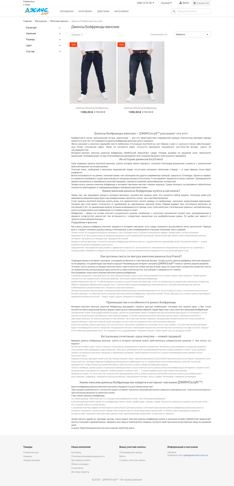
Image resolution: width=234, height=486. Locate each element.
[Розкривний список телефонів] (146, 3)
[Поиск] (191, 11)
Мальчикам (121, 11)
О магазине (77, 468)
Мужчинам (85, 11)
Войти (122, 456)
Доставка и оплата (80, 460)
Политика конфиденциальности (88, 456)
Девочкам (103, 11)
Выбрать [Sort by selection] (192, 34)
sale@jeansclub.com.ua (195, 455)
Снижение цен (31, 452)
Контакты (76, 452)
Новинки (27, 456)
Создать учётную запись (132, 460)
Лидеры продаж (31, 460)
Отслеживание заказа (130, 452)
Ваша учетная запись (132, 447)
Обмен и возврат (80, 464)
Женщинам (66, 11)
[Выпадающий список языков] (167, 3)
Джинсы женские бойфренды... (93, 108)
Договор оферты (80, 471)
